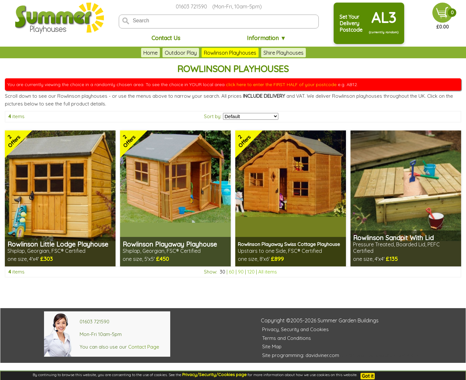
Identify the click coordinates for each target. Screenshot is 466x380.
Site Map (272, 346)
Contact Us (165, 38)
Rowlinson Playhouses (230, 53)
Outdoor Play (181, 53)
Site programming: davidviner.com (300, 355)
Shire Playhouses (283, 53)
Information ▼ (266, 38)
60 (231, 272)
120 (251, 272)
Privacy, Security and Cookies (295, 329)
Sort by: (212, 116)
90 (241, 272)
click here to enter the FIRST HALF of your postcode (281, 84)
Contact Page (143, 347)
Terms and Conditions (286, 338)
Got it (367, 376)
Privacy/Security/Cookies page (214, 374)
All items (267, 272)
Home (150, 53)
